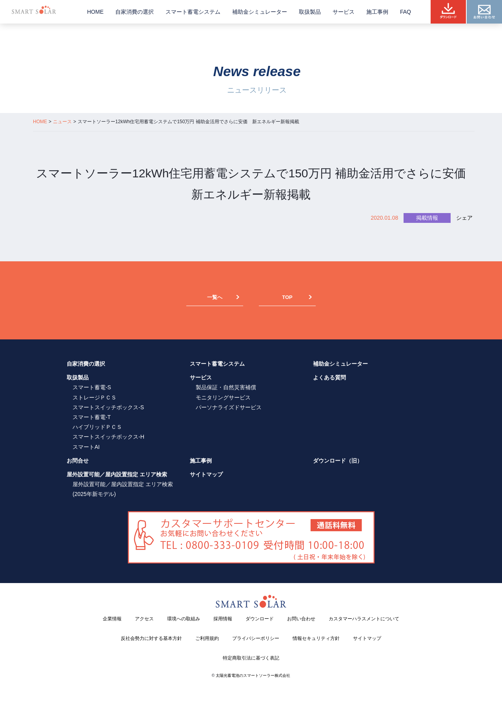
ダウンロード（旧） (337, 460)
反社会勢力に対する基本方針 (151, 638)
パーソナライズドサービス (229, 407)
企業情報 (112, 619)
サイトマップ (206, 474)
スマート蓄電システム (193, 12)
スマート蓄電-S (92, 387)
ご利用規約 (207, 638)
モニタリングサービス (223, 397)
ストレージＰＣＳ (94, 397)
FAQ (405, 12)
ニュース (62, 121)
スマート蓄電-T (92, 417)
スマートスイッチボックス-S (108, 407)
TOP (287, 297)
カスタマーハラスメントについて (364, 619)
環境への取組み (183, 619)
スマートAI (86, 447)
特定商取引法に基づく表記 (251, 658)
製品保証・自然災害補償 (226, 387)
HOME (95, 12)
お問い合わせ (301, 619)
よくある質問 (329, 377)
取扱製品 (310, 12)
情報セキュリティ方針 (316, 638)
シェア (464, 218)
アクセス (144, 619)
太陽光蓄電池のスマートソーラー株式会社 (253, 675)
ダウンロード (260, 619)
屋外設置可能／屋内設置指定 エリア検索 (117, 474)
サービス (344, 12)
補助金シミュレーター (259, 12)
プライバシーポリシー (255, 638)
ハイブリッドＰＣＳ (97, 427)
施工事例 (377, 12)
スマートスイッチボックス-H (108, 437)
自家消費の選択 (134, 12)
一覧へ (214, 297)
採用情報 (222, 619)
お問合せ (78, 460)
